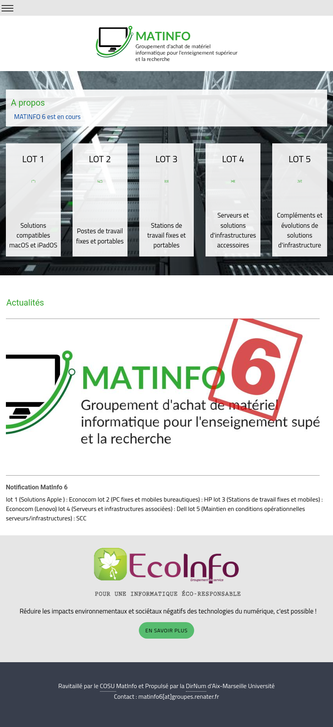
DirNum (196, 685)
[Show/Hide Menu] (7, 8)
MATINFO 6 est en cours (47, 117)
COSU (108, 685)
